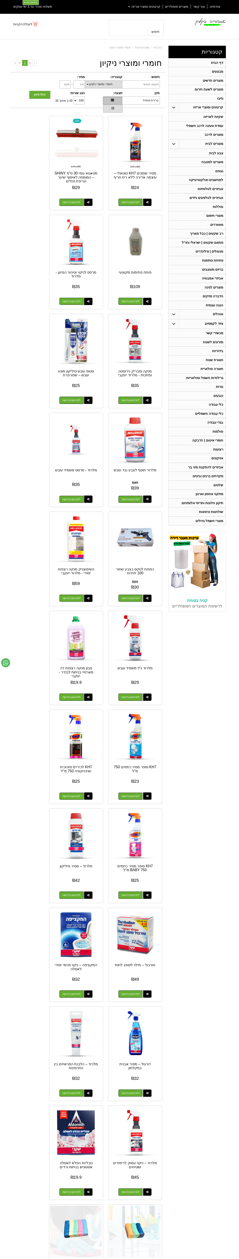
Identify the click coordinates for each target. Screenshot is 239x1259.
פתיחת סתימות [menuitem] (212, 267)
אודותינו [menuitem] (215, 6)
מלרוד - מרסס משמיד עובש (87, 347)
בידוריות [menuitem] (217, 360)
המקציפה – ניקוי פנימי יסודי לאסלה (36, 617)
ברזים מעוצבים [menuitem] (212, 277)
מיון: (157, 93)
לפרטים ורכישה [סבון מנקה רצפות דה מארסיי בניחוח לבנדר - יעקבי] (31, 463)
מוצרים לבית (142, 47)
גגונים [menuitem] (219, 174)
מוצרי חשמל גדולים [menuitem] (209, 537)
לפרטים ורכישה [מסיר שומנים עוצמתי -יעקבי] (135, 1094)
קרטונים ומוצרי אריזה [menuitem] (144, 6)
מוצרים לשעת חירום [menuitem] (208, 91)
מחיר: (81, 77)
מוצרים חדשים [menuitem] (213, 81)
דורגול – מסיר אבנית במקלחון (139, 707)
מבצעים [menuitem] (217, 72)
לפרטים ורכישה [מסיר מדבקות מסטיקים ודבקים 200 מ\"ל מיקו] (31, 1004)
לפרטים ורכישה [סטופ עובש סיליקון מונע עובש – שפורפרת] (31, 283)
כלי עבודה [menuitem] (216, 416)
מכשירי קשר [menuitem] (214, 342)
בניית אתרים (100, 1256)
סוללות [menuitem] (218, 212)
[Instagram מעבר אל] (36, 1145)
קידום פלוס (112, 1256)
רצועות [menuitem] (218, 463)
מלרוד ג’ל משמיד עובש (87, 435)
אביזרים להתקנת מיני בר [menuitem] (205, 481)
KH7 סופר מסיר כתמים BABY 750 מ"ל (36, 527)
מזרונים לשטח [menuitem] (213, 351)
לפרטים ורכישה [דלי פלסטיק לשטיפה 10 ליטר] (31, 914)
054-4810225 (196, 1139)
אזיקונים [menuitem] (217, 472)
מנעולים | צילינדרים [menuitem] (209, 258)
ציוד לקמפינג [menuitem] (214, 332)
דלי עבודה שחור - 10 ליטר (139, 978)
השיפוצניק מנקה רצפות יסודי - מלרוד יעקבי (139, 439)
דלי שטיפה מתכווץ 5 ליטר (87, 888)
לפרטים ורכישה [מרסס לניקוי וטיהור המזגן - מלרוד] (135, 283)
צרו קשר (166, 1159)
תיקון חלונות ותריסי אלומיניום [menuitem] (202, 518)
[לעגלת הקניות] (25, 24)
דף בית (158, 47)
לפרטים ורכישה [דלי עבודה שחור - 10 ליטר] (135, 1004)
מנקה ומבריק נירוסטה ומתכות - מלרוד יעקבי (87, 256)
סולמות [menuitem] (218, 444)
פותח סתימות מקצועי (35, 164)
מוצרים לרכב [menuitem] (214, 137)
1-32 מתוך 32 (64, 100)
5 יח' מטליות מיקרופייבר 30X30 (35, 797)
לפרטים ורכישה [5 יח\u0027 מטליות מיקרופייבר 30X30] (31, 824)
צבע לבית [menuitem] (216, 156)
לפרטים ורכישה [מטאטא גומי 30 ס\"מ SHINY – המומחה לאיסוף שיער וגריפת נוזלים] (83, 193)
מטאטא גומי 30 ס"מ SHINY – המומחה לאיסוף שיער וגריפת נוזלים (87, 170)
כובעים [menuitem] (218, 407)
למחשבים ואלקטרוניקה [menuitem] (206, 184)
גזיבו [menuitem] (220, 100)
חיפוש (155, 31)
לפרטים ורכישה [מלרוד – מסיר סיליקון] (135, 644)
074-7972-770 (155, 1183)
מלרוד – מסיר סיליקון (139, 615)
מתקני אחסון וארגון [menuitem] (209, 509)
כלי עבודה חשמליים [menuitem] (209, 425)
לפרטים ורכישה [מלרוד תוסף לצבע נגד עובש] (135, 373)
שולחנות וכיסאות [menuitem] (211, 527)
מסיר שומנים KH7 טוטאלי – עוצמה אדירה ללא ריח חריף (139, 168)
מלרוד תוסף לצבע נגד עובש (139, 347)
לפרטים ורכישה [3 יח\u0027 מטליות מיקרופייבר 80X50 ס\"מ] (83, 824)
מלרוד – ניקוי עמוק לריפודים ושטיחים (35, 707)
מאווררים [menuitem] (216, 230)
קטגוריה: (116, 77)
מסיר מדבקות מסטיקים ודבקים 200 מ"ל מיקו (35, 979)
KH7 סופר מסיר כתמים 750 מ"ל (139, 527)
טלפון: (168, 1183)
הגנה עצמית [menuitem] (214, 314)
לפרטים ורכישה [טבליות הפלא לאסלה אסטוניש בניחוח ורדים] (135, 824)
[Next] (19, 62)
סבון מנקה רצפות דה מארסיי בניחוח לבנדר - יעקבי (36, 439)
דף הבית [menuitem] (217, 63)
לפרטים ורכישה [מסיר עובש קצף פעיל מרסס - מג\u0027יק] (83, 1094)
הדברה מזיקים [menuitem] (213, 304)
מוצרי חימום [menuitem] (214, 221)
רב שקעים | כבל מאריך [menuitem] (206, 239)
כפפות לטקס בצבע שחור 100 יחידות (35, 347)
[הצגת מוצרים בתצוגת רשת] (112, 100)
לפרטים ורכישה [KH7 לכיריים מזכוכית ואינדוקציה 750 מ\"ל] (83, 554)
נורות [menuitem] (219, 398)
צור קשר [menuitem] (199, 6)
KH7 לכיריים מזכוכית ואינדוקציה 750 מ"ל (88, 527)
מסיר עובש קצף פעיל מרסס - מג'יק (87, 1068)
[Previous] (30, 62)
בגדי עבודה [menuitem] (215, 435)
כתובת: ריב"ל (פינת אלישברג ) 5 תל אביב (149, 1173)
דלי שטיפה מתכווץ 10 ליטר (139, 888)
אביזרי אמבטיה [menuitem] (212, 286)
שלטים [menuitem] (218, 500)
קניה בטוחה (197, 616)
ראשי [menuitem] (223, 1165)
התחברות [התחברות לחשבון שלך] (31, 2)
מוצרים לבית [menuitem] (214, 146)
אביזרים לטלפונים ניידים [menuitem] (206, 202)
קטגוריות (212, 52)
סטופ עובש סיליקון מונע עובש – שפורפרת (36, 256)
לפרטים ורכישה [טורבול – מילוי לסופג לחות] (83, 644)
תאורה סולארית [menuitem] (212, 379)
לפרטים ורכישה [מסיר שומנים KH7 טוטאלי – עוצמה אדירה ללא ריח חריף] (135, 193)
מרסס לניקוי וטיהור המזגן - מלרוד (139, 256)
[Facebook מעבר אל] (66, 1145)
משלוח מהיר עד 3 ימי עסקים (32, 6)
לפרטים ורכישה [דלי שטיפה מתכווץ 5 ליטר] (83, 914)
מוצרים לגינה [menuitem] (214, 295)
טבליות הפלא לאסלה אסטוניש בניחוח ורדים (139, 797)
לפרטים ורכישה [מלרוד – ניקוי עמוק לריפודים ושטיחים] (31, 734)
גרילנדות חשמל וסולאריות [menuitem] (204, 388)
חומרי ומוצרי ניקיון (120, 47)
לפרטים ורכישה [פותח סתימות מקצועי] (31, 193)
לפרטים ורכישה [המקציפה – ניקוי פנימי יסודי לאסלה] (31, 644)
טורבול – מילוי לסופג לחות (87, 617)
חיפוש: (155, 77)
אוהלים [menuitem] (218, 323)
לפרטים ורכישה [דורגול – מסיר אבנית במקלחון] (135, 734)
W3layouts (57, 1177)
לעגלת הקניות (23, 24)
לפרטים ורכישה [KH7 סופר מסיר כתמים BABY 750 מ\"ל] (31, 554)
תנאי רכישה (166, 1188)
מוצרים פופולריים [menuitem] (176, 6)
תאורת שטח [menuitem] (214, 370)
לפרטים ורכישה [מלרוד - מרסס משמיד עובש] (83, 373)
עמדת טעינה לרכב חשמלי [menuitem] (204, 128)
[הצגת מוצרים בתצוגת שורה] (113, 109)
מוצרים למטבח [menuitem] (212, 165)
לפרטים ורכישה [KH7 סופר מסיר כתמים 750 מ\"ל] (135, 554)
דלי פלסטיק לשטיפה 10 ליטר (36, 888)
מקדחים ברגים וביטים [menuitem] (207, 490)
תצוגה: (117, 93)
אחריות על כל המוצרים (49, 1160)
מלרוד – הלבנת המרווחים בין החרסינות (87, 707)
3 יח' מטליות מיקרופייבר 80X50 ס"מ (87, 799)
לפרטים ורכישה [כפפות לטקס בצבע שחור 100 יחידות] (31, 373)
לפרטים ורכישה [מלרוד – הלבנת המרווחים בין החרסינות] (83, 734)
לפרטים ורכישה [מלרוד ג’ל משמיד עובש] (83, 463)
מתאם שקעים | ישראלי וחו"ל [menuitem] (202, 249)
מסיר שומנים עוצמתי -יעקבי (139, 1068)
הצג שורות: (77, 93)
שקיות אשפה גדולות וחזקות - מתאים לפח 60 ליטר (88, 979)
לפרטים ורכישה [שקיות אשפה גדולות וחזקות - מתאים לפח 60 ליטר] (83, 1004)
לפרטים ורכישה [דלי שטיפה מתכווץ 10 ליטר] (135, 914)
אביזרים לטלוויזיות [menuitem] (210, 193)
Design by (49, 1177)
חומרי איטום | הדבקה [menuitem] (207, 453)
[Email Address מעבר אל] (21, 1145)
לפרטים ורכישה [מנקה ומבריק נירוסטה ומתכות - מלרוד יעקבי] (83, 283)
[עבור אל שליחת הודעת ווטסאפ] (5, 662)
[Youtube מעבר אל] (52, 1145)
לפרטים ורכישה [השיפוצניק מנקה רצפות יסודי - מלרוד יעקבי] (135, 463)
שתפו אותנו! (166, 1200)
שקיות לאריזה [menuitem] (213, 119)
